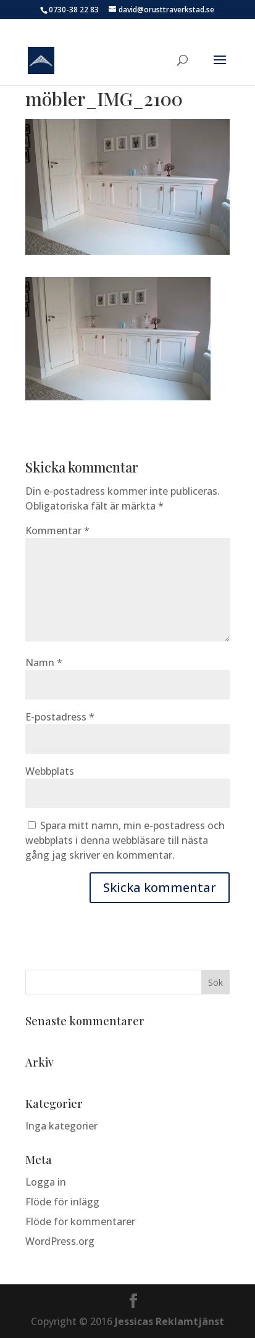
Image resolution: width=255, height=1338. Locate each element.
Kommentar (57, 530)
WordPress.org (59, 1241)
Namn (43, 662)
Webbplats (49, 771)
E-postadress (59, 717)
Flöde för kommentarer (80, 1221)
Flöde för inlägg (62, 1201)
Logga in (45, 1182)
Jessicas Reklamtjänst (169, 1321)
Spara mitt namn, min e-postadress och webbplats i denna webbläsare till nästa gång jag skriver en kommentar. (125, 840)
